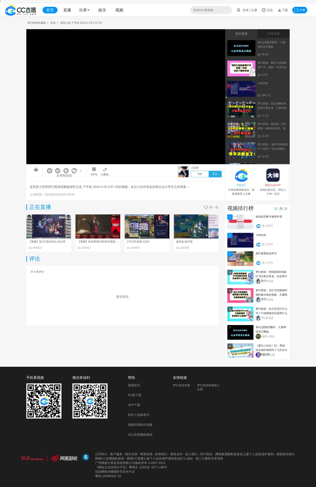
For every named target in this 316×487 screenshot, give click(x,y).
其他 (53, 22)
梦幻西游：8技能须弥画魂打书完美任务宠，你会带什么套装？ (271, 276)
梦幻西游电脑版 (36, 22)
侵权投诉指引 (285, 454)
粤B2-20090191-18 (108, 476)
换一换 (211, 207)
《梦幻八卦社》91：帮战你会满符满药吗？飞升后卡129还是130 (271, 350)
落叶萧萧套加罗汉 (266, 253)
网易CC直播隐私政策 (109, 458)
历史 (267, 10)
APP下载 (134, 404)
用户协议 (206, 454)
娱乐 (102, 10)
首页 (50, 10)
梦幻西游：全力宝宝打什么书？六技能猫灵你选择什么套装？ (271, 313)
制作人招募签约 (138, 414)
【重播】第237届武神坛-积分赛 (47, 241)
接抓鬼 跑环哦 (184, 241)
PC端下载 (134, 395)
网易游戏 (146, 454)
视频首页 (134, 385)
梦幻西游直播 (181, 385)
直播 (67, 10)
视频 (119, 10)
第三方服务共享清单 (209, 458)
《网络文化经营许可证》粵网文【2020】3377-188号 (131, 467)
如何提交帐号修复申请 (269, 216)
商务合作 (176, 454)
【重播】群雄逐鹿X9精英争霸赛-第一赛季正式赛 (106, 241)
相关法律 (131, 454)
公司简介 (101, 454)
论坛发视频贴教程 (140, 434)
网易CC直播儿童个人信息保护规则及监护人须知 (160, 458)
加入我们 (191, 454)
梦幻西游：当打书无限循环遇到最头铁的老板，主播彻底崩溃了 (271, 295)
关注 (215, 174)
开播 (299, 10)
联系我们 (161, 454)
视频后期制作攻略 (140, 424)
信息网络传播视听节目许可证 (115, 471)
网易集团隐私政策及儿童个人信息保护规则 (244, 454)
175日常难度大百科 (138, 241)
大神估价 (261, 235)
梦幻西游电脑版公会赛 (208, 387)
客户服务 (116, 454)
